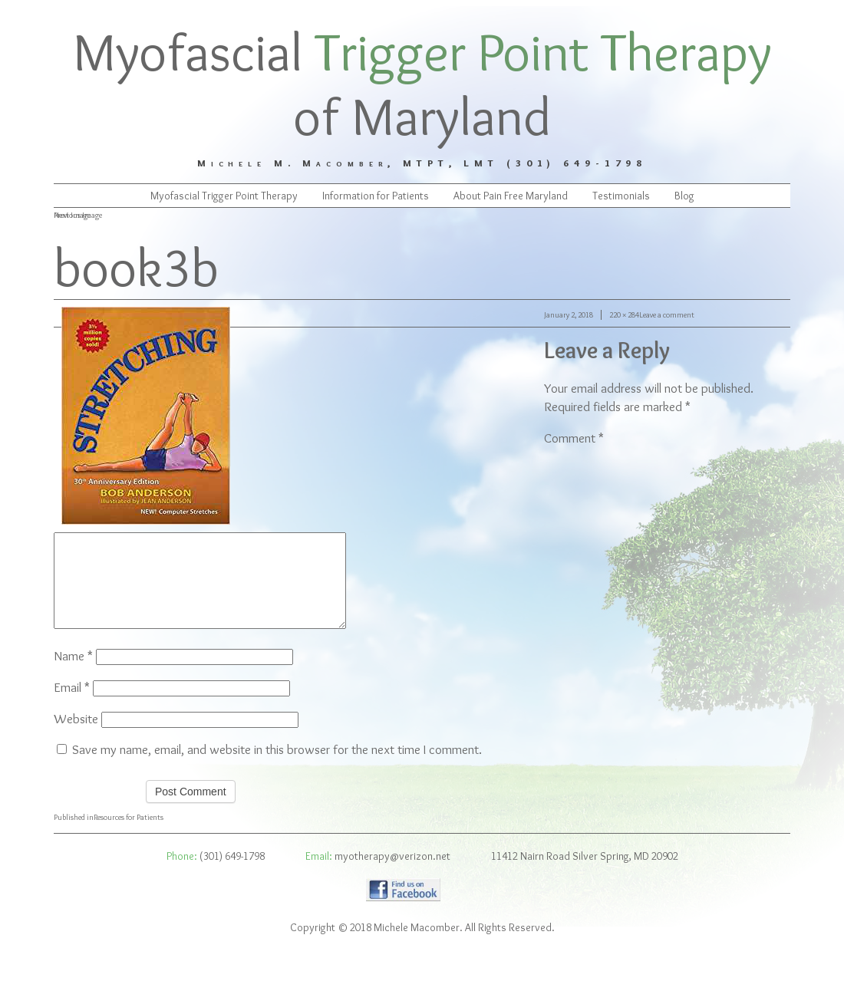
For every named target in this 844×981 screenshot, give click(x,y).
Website (76, 737)
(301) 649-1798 (232, 874)
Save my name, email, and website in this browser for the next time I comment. (277, 767)
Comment (574, 438)
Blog (684, 195)
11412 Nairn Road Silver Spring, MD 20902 (584, 874)
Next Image (72, 215)
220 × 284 (624, 315)
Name (73, 674)
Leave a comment (666, 315)
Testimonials (621, 195)
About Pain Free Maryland (510, 195)
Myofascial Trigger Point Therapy (224, 195)
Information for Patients (375, 195)
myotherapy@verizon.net (392, 874)
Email (72, 705)
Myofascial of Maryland (422, 83)
